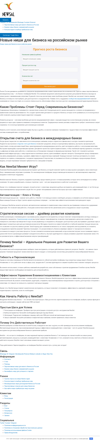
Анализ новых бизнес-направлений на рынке (19, 27)
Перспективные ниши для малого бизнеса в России (21, 25)
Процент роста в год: (29, 65)
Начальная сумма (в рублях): (31, 54)
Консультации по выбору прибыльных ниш (18, 29)
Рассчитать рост (50, 87)
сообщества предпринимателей (79, 99)
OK (91, 438)
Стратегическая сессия (25, 219)
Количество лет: (27, 76)
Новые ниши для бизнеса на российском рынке (16, 44)
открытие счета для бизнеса (27, 144)
